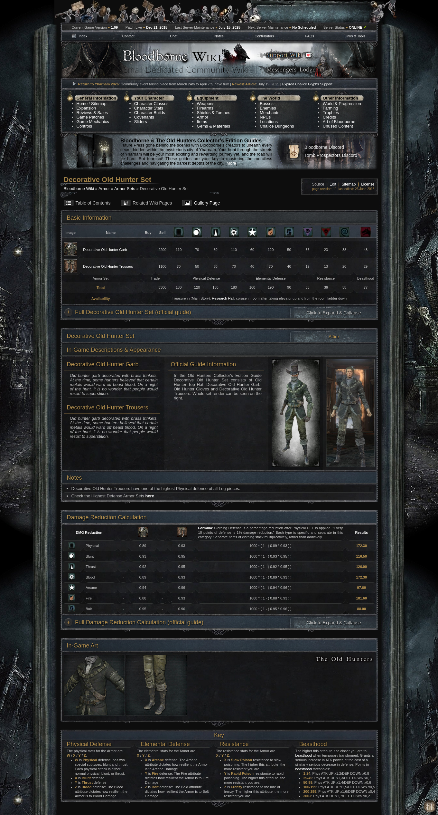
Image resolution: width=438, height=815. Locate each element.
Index (83, 36)
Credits (329, 117)
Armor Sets (124, 188)
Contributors (264, 36)
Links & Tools (355, 36)
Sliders (140, 121)
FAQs (309, 36)
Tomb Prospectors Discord (330, 155)
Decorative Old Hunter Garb (105, 250)
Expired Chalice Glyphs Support (307, 84)
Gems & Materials (213, 126)
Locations (269, 121)
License (367, 184)
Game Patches (90, 117)
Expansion (86, 108)
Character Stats (148, 108)
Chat (173, 36)
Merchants (269, 112)
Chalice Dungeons (277, 126)
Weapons (206, 103)
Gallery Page (207, 203)
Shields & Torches (213, 112)
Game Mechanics (93, 121)
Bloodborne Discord (324, 147)
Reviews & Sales (92, 112)
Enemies (268, 108)
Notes (219, 36)
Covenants (144, 117)
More (231, 163)
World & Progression (342, 103)
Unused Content (338, 126)
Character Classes (151, 103)
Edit (333, 184)
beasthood (303, 755)
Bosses (267, 103)
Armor (202, 117)
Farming (330, 108)
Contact (128, 36)
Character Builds (149, 112)
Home (82, 103)
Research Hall (223, 298)
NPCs (265, 117)
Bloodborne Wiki (79, 188)
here (149, 496)
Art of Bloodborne (339, 121)
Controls (84, 126)
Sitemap (99, 103)
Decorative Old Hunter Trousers (108, 266)
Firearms (205, 108)
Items (202, 121)
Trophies (331, 112)
